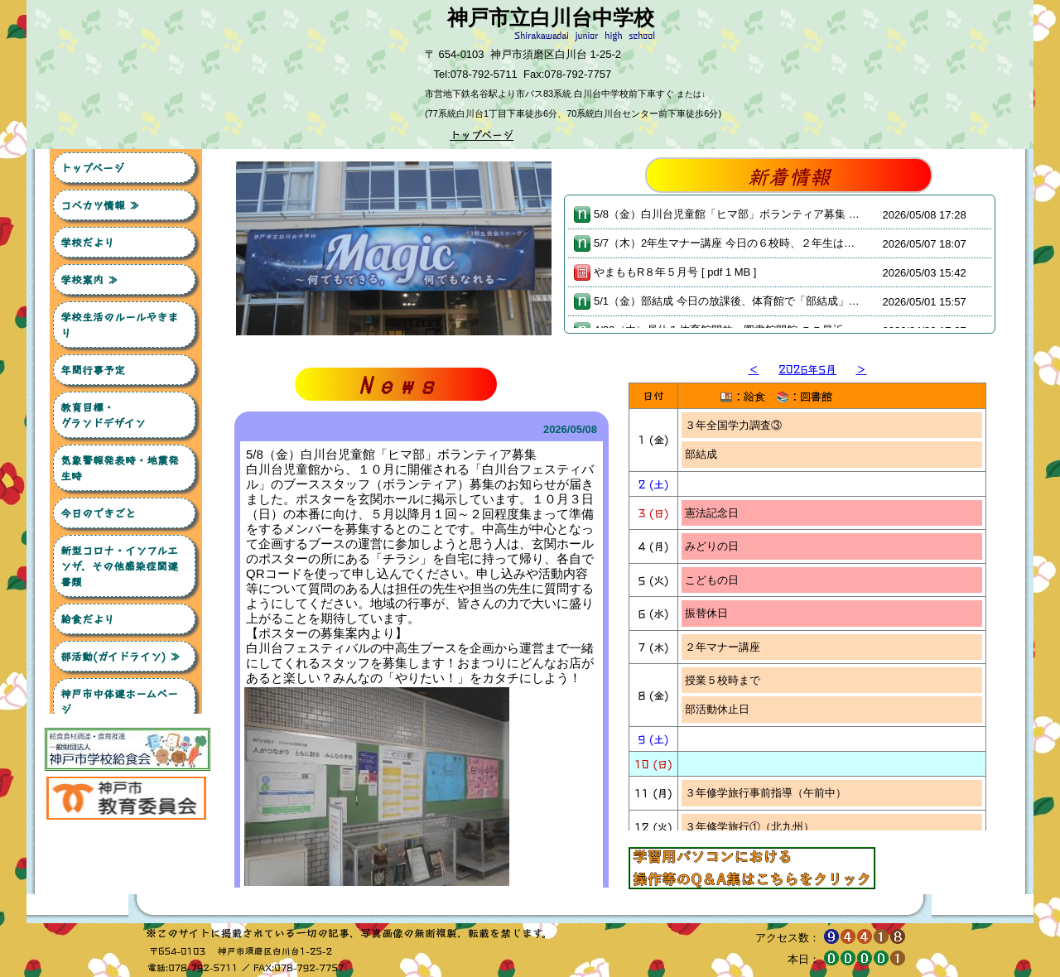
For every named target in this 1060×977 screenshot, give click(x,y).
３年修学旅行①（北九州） (749, 484)
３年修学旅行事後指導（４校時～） (771, 613)
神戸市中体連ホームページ (119, 701)
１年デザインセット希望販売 (755, 643)
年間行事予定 (92, 370)
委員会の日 (712, 814)
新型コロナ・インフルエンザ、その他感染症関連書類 (119, 566)
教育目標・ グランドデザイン (127, 415)
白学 (695, 547)
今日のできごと (98, 513)
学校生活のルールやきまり (119, 324)
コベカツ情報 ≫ (100, 205)
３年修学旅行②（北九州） (749, 517)
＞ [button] (860, 369)
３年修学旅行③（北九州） (749, 580)
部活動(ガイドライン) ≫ (120, 656)
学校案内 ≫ (89, 279)
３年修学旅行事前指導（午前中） (765, 450)
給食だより (87, 619)
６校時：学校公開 (728, 726)
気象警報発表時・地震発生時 (119, 468)
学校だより (87, 242)
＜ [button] (753, 369)
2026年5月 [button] (807, 369)
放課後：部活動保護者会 (744, 755)
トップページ (92, 168)
